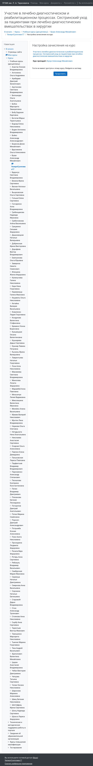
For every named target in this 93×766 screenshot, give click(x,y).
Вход (35, 758)
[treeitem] (15, 398)
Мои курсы (44, 3)
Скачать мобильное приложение (18, 764)
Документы (56, 3)
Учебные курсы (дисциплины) (35, 32)
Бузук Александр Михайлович (63, 32)
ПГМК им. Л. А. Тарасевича (15, 3)
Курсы (17, 32)
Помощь (34, 3)
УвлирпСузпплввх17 (15, 34)
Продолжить (60, 74)
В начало (8, 32)
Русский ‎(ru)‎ (69, 3)
